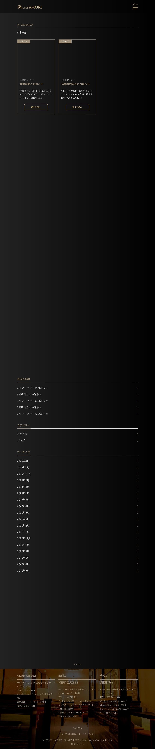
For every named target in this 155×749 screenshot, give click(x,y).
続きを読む (36, 107)
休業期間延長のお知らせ (75, 84)
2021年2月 (23, 525)
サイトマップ (88, 734)
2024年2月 (23, 480)
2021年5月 (23, 519)
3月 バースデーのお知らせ (32, 401)
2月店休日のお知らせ (29, 407)
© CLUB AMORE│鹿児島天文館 (60, 740)
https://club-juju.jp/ (117, 701)
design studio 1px (102, 740)
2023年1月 (23, 493)
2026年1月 (23, 467)
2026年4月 (23, 461)
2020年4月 (23, 564)
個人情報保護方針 (69, 734)
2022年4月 (23, 506)
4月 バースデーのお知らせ (32, 388)
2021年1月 (23, 532)
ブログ (21, 440)
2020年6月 (23, 551)
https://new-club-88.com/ (78, 701)
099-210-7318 (72, 697)
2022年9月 (23, 500)
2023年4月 (23, 487)
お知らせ (23, 41)
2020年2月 (23, 571)
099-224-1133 (30, 690)
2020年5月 (23, 558)
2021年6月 (23, 513)
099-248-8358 (113, 697)
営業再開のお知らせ (31, 84)
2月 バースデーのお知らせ (32, 414)
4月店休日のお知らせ (29, 394)
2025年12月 (24, 474)
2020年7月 (23, 545)
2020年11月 (24, 538)
